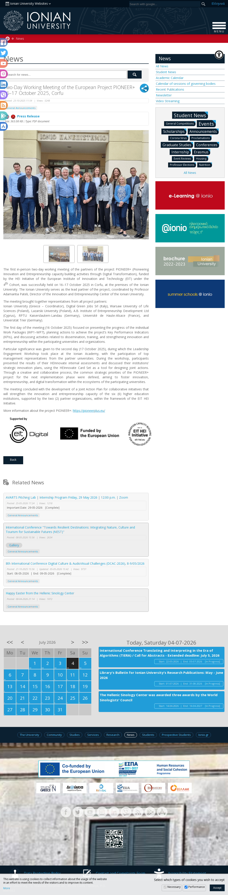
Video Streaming (167, 101)
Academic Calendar (169, 78)
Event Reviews (183, 158)
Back (13, 460)
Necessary (174, 887)
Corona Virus (179, 138)
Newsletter (164, 95)
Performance (196, 887)
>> (85, 642)
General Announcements (20, 108)
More (6, 888)
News (20, 38)
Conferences (207, 144)
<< (10, 642)
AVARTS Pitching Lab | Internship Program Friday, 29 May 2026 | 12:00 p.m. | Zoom (67, 497)
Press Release (22, 116)
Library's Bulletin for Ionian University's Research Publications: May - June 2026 (161, 675)
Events (207, 123)
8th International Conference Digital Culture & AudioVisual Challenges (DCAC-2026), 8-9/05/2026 (75, 563)
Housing (202, 158)
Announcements (204, 131)
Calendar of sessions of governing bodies (186, 83)
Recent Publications (170, 89)
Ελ (218, 3)
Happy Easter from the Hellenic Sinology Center (40, 593)
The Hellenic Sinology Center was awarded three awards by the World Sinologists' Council (159, 697)
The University (29, 735)
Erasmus (202, 151)
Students (148, 735)
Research (112, 735)
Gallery (14, 545)
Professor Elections (183, 164)
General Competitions (180, 123)
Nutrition (205, 164)
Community (54, 735)
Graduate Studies (178, 144)
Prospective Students (176, 735)
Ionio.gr (203, 735)
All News (162, 66)
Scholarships (174, 131)
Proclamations (201, 138)
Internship (181, 151)
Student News (166, 72)
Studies (74, 735)
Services (93, 735)
